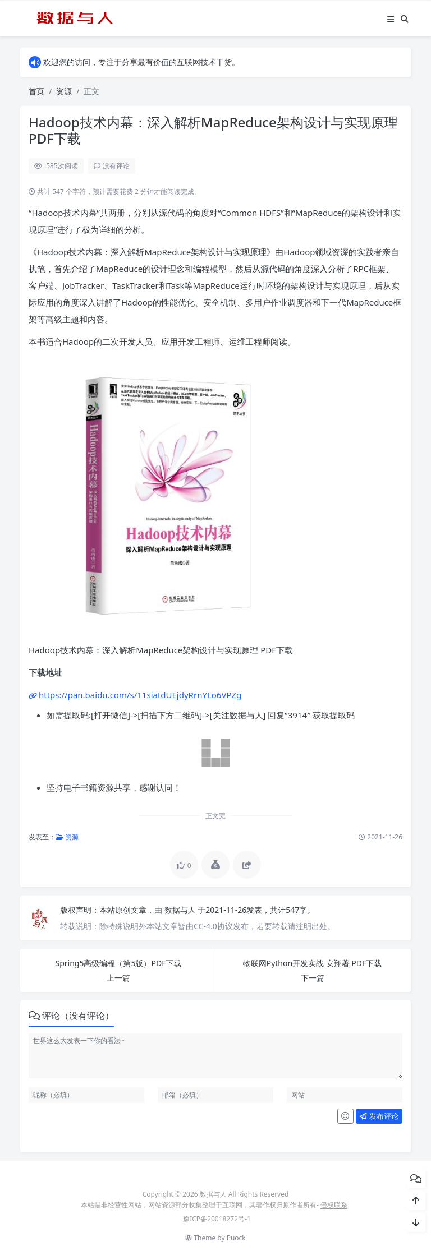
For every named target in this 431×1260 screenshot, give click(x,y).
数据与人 (181, 909)
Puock (236, 1238)
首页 (36, 91)
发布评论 (379, 1116)
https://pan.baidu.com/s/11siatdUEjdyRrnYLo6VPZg (140, 694)
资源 (64, 91)
